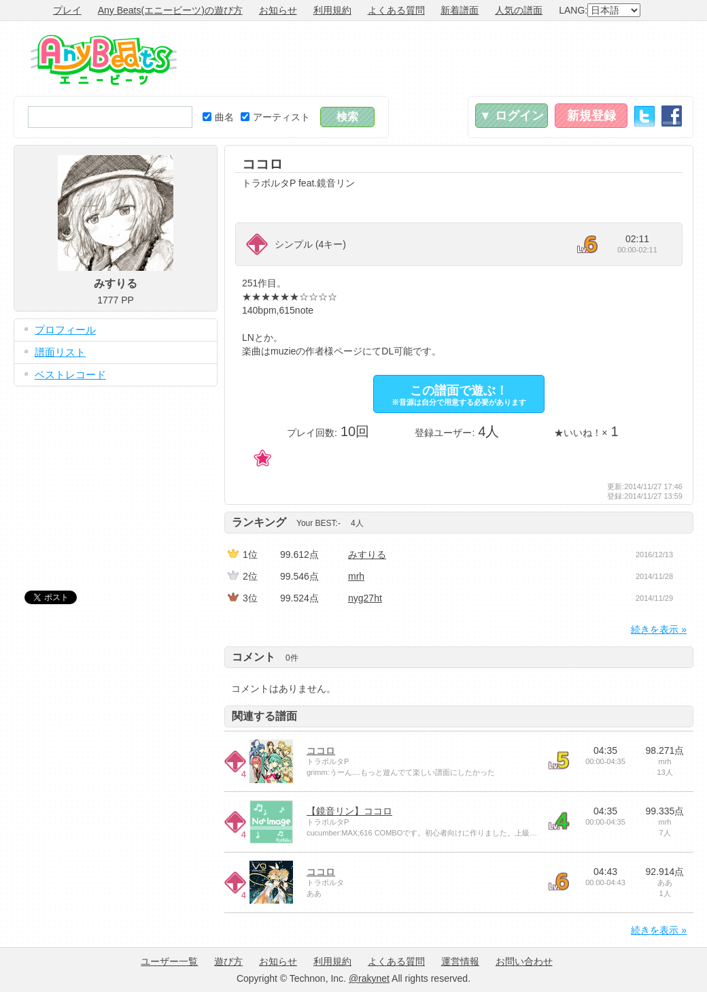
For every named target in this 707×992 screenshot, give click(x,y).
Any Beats (104, 60)
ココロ (321, 750)
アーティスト (275, 117)
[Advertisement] (446, 58)
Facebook (671, 116)
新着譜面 (460, 10)
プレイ (67, 10)
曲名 (218, 117)
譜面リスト (60, 352)
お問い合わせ (524, 961)
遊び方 (228, 961)
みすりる (367, 554)
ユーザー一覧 (169, 961)
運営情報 (460, 961)
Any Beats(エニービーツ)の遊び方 (170, 10)
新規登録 (591, 115)
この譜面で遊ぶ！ (459, 395)
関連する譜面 (264, 716)
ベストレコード (70, 374)
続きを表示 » (659, 629)
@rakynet (369, 978)
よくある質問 (396, 10)
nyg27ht (365, 598)
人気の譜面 (518, 10)
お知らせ (278, 10)
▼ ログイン (511, 115)
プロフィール (65, 329)
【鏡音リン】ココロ (349, 811)
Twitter (644, 116)
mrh (356, 576)
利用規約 (332, 10)
